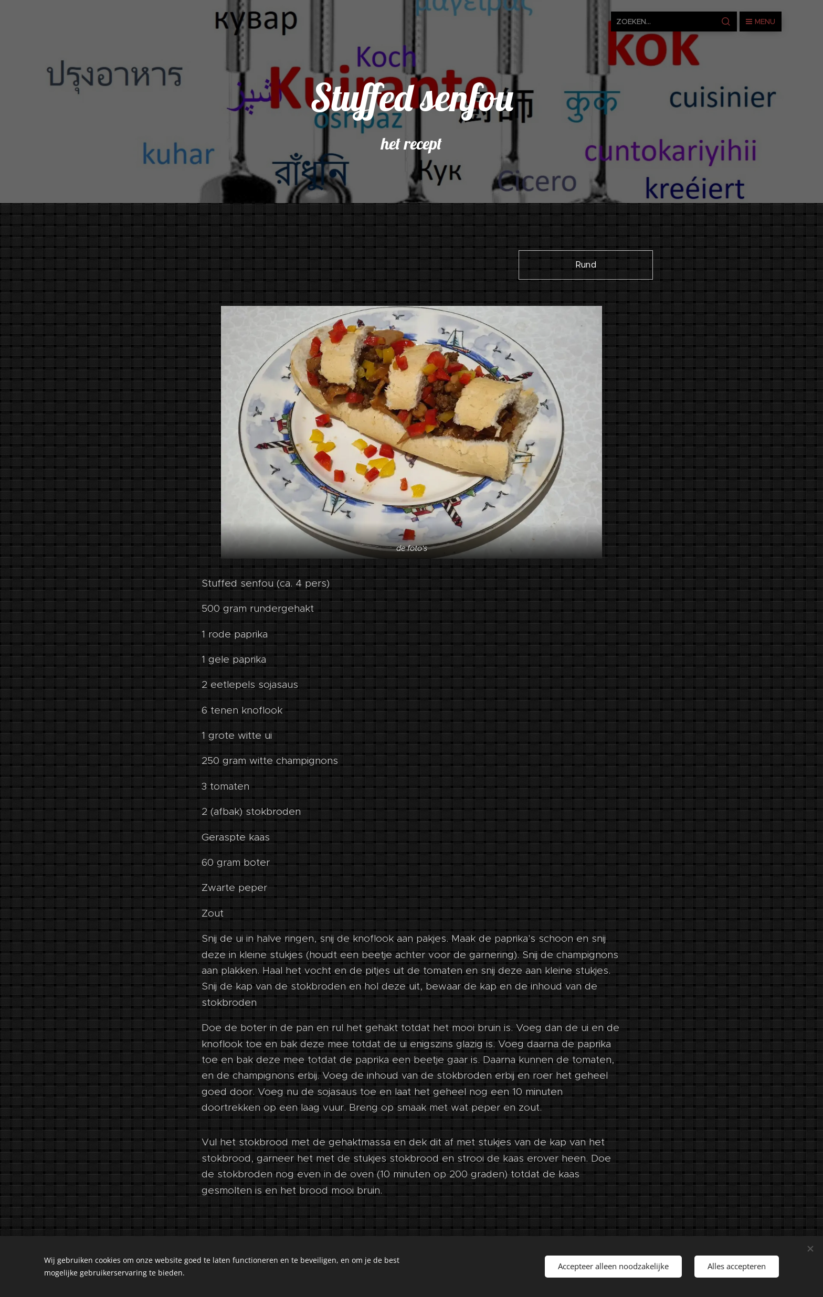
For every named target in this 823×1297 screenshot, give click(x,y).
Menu (760, 21)
